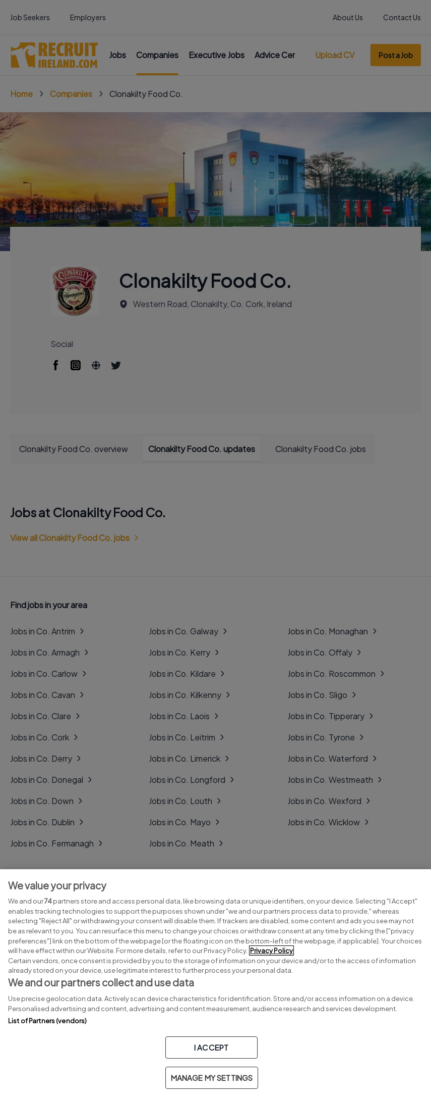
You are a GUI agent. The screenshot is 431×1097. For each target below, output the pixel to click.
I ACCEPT (211, 1047)
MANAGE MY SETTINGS (212, 1077)
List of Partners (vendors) (47, 1021)
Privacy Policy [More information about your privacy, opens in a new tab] (271, 950)
